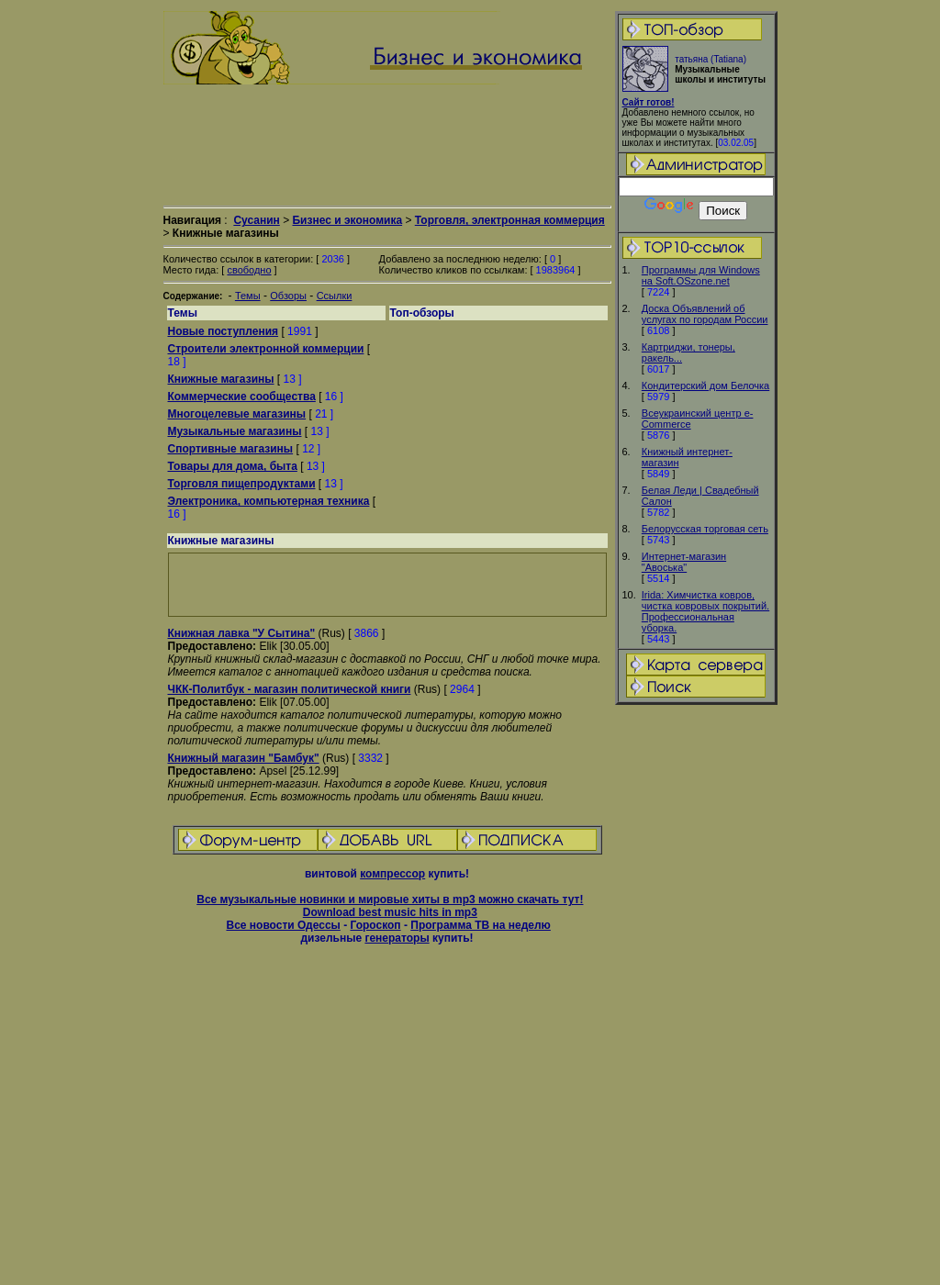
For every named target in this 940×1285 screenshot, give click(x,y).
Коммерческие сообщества (242, 396)
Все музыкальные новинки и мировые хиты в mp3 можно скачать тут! (389, 899)
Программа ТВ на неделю (480, 925)
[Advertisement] (695, 996)
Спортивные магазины (231, 448)
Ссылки (334, 295)
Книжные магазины (221, 379)
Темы (248, 295)
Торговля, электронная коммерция (510, 220)
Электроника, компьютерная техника (269, 501)
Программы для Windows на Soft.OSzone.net (701, 275)
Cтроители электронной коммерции (266, 348)
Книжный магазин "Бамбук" (243, 758)
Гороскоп (375, 925)
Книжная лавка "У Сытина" (242, 633)
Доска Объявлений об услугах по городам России (705, 314)
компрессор (392, 873)
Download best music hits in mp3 (390, 912)
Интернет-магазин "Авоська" (684, 562)
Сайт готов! (648, 102)
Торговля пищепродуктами (242, 483)
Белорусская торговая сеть (705, 528)
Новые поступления (223, 331)
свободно (249, 269)
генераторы (396, 938)
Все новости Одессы (283, 925)
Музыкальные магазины (235, 431)
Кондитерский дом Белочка (705, 385)
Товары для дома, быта (232, 466)
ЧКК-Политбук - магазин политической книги (289, 689)
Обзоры (288, 295)
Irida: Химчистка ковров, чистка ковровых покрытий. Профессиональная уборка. (705, 611)
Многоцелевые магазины (237, 414)
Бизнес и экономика (347, 220)
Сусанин (256, 220)
